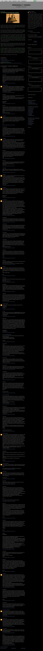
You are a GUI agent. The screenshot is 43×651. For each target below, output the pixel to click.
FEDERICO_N (4, 85)
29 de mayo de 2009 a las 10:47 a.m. (9, 531)
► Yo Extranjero (30, 124)
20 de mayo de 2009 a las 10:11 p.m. (9, 136)
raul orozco (4, 199)
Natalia (3, 266)
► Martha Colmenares (31, 123)
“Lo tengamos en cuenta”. (3, 58)
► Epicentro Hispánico (31, 121)
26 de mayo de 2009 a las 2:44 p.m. (9, 414)
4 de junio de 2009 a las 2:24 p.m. (9, 616)
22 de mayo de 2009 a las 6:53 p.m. (9, 215)
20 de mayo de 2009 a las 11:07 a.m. (9, 103)
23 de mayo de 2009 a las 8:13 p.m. (9, 291)
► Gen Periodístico (30, 111)
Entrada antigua (23, 648)
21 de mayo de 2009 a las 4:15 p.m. (9, 148)
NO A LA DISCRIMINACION (6, 334)
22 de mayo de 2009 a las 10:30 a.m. (9, 197)
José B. (3, 67)
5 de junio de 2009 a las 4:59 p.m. (9, 626)
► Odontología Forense (31, 115)
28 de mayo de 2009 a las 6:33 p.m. (9, 484)
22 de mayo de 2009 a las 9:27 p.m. (9, 237)
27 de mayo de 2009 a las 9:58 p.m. (9, 469)
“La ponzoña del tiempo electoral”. (4, 61)
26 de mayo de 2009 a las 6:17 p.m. (9, 431)
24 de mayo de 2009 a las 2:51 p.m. (9, 341)
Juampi (3, 138)
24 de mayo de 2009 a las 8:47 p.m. (9, 369)
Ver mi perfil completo (31, 28)
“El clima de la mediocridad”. (4, 59)
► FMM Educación (30, 110)
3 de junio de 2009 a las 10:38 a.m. (9, 571)
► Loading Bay (30, 114)
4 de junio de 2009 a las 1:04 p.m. (9, 600)
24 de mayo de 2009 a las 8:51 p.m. (9, 379)
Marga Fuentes (4, 303)
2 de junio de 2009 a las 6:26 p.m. (9, 557)
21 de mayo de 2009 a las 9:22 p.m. (9, 172)
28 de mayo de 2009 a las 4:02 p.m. (9, 478)
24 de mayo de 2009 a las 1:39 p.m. (9, 332)
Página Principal (13, 648)
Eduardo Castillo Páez (32, 12)
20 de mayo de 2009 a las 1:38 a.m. (9, 92)
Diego (3, 174)
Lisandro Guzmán (5, 463)
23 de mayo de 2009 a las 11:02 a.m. (9, 264)
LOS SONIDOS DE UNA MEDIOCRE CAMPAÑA (9, 12)
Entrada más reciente (3, 648)
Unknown (4, 471)
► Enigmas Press (30, 120)
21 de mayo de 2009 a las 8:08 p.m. (9, 158)
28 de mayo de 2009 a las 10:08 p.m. (9, 501)
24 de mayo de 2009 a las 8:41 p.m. (9, 355)
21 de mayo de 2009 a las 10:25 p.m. (9, 185)
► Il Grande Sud (30, 122)
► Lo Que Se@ (30, 113)
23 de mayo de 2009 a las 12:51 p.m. (9, 275)
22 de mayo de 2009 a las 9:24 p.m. (9, 230)
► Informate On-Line (30, 112)
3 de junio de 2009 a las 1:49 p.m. (9, 587)
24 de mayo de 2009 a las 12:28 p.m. (9, 316)
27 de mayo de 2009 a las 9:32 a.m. (9, 461)
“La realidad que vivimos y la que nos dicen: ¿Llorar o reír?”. (7, 60)
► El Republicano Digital (31, 119)
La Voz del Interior (39, 37)
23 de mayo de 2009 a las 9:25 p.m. (9, 301)
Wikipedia (38, 32)
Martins (3, 187)
